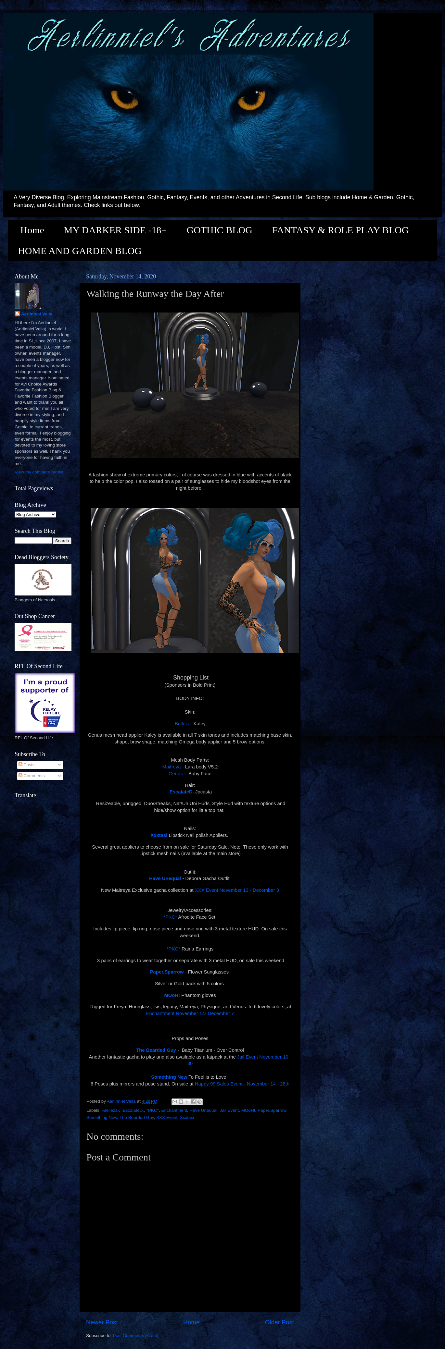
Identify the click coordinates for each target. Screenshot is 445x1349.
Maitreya (171, 766)
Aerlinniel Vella (36, 314)
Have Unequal (204, 1110)
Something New (101, 1117)
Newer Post (102, 1322)
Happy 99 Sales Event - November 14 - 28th (242, 1083)
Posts (27, 764)
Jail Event (229, 1110)
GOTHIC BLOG (219, 230)
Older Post (279, 1322)
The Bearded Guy (137, 1117)
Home (32, 230)
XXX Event (166, 1117)
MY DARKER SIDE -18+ (115, 230)
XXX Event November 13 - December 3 (237, 890)
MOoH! (248, 1110)
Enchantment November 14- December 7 (190, 1013)
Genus (176, 773)
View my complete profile (39, 472)
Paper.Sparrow (167, 972)
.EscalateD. (132, 1110)
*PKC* (170, 917)
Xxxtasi (187, 1117)
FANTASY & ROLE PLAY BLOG (340, 230)
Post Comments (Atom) (136, 1335)
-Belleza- (182, 723)
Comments (32, 775)
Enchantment (174, 1110)
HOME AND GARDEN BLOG (80, 250)
